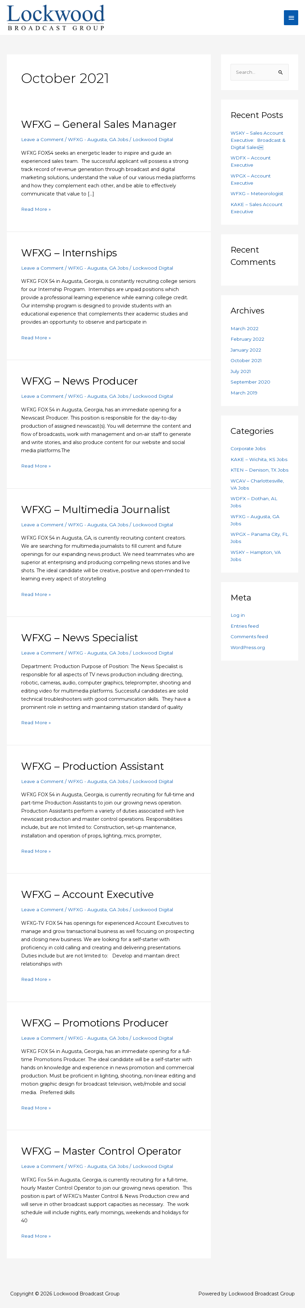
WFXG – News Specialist (81, 640)
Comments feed (250, 648)
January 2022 (246, 354)
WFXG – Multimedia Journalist (97, 512)
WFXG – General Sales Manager (101, 128)
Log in (238, 627)
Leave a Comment (43, 143)
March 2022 (244, 332)
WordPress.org (248, 659)
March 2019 (244, 397)
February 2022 (248, 343)
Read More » (36, 212)
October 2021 (246, 365)
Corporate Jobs (248, 453)
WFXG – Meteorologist (258, 198)
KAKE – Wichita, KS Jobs (259, 463)
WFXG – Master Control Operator (104, 1153)
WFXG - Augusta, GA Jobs (101, 143)
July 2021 (241, 375)
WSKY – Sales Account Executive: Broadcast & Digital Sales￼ (259, 144)
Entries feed (245, 637)
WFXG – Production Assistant (94, 769)
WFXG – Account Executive (89, 897)
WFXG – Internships (70, 256)
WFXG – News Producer (81, 384)
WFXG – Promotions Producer (96, 1025)
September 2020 (251, 386)
